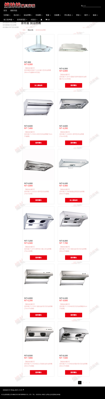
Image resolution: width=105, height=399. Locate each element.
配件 (87, 15)
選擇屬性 (73, 85)
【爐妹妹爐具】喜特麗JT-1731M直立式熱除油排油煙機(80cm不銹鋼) (38, 364)
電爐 (48, 15)
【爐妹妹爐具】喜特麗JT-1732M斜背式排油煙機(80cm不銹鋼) (73, 306)
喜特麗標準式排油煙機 (9, 23)
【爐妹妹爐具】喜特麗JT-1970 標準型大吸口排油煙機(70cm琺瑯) (37, 249)
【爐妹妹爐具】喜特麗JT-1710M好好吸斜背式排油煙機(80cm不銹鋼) (73, 364)
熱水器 (17, 15)
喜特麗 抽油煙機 (41, 30)
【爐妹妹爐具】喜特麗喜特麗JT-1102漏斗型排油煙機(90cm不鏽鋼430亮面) (37, 70)
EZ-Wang (11, 390)
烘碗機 (39, 15)
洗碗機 (57, 15)
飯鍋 (95, 15)
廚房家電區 (22, 20)
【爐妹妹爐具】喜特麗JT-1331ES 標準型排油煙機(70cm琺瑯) (36, 191)
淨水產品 (68, 15)
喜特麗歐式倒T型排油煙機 (11, 27)
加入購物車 (38, 85)
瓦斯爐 (7, 15)
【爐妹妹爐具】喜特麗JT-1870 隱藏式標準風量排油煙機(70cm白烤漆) (72, 77)
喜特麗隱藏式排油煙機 (9, 25)
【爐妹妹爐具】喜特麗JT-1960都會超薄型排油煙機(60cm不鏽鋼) (71, 191)
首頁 (5, 10)
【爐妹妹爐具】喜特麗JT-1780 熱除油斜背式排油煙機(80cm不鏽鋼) (72, 249)
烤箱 (78, 15)
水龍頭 (34, 20)
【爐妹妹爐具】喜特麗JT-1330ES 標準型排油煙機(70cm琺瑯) (71, 134)
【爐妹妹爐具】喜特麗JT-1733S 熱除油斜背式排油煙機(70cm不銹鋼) (38, 306)
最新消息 (13, 10)
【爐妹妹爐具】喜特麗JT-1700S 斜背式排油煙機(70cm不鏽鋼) (38, 134)
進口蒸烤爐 (9, 20)
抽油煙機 (28, 15)
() (49, 20)
